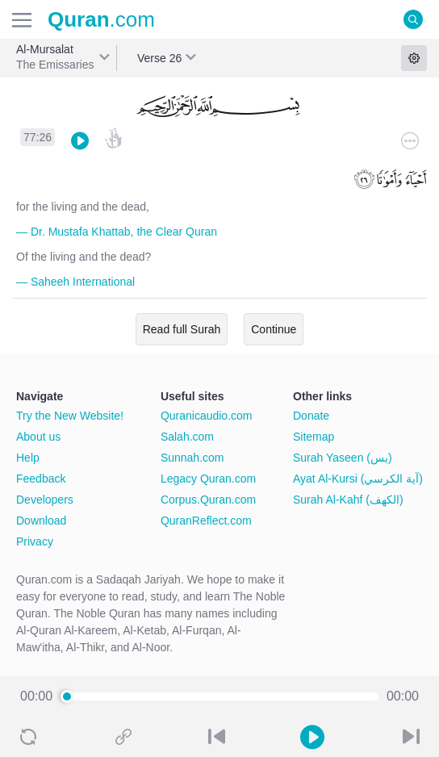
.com (101, 19)
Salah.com (187, 436)
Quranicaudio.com (207, 415)
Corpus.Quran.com (208, 499)
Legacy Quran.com (208, 478)
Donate (311, 415)
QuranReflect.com (206, 520)
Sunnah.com (192, 457)
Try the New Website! (69, 415)
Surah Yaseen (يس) (342, 457)
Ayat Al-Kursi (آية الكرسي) (358, 478)
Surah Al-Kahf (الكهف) (348, 499)
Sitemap (313, 436)
